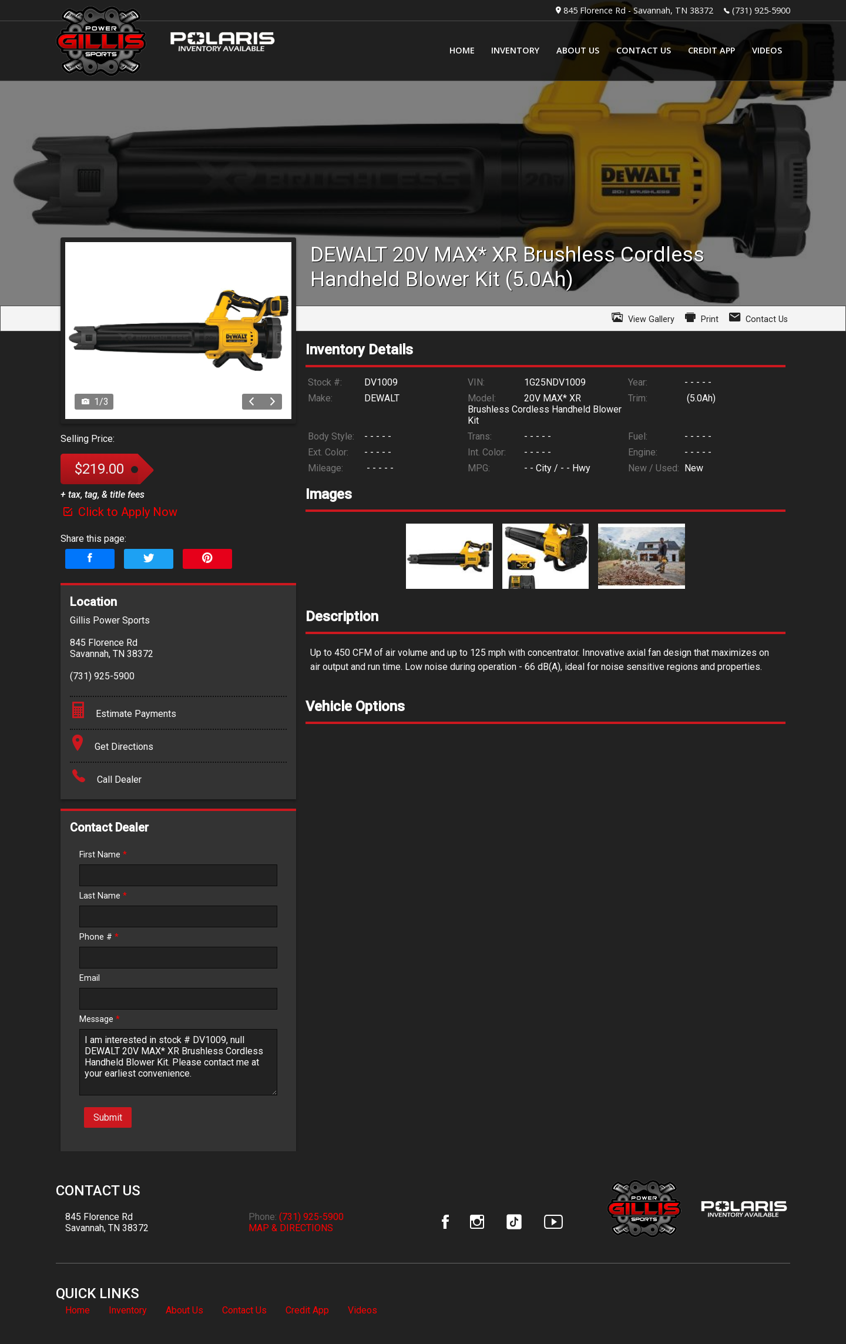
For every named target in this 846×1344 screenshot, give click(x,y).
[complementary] (811, 1308)
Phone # (99, 937)
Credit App (307, 1310)
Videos (362, 1310)
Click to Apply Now (119, 512)
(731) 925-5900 (761, 10)
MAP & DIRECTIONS (291, 1228)
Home (77, 1310)
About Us (184, 1310)
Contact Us (244, 1310)
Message (99, 1019)
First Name (103, 855)
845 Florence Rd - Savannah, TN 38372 (638, 10)
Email (89, 978)
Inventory (128, 1310)
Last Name (103, 896)
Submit (107, 1117)
